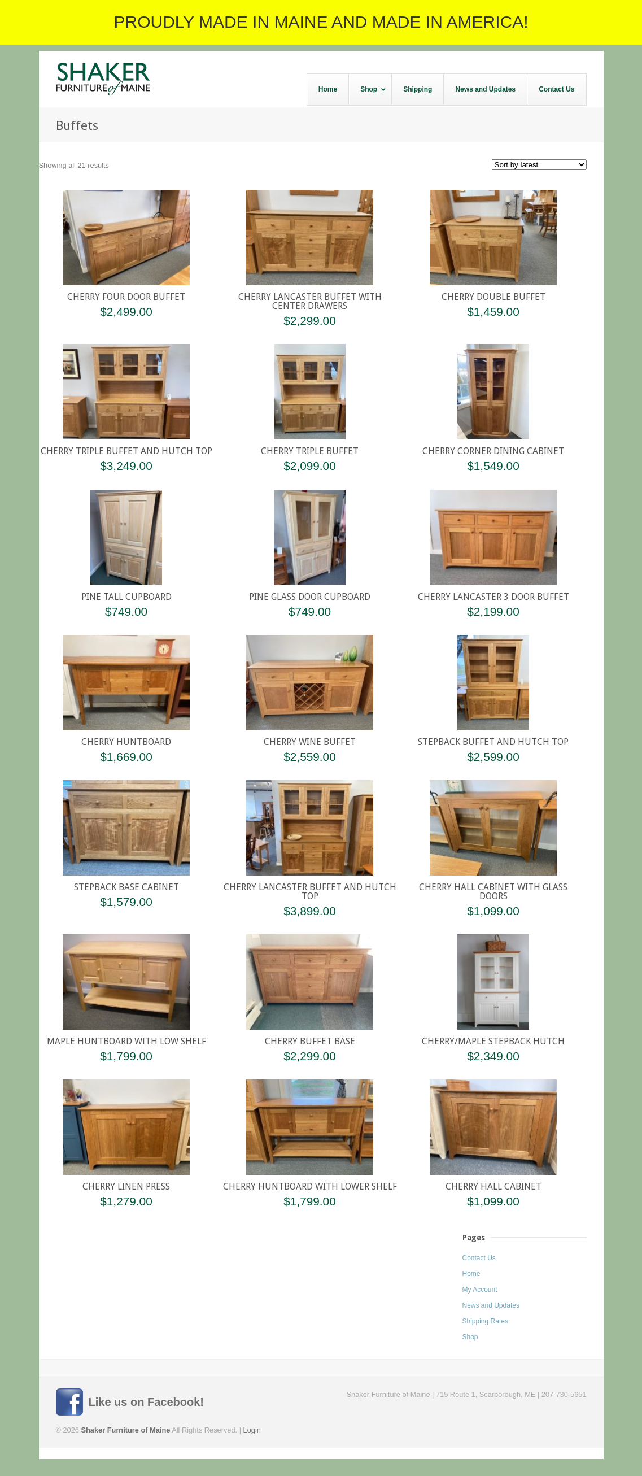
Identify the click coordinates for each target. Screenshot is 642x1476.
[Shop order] (539, 164)
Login (252, 1430)
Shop (470, 1337)
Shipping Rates (485, 1321)
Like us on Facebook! (146, 1402)
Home (471, 1274)
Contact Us (479, 1258)
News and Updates (490, 1305)
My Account (479, 1290)
